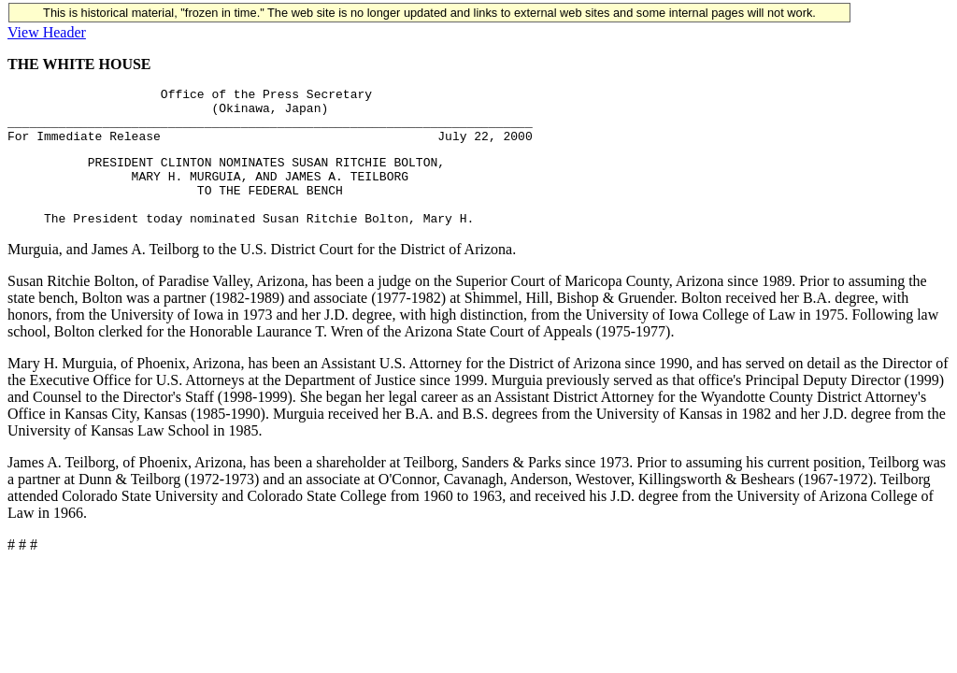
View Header (46, 32)
